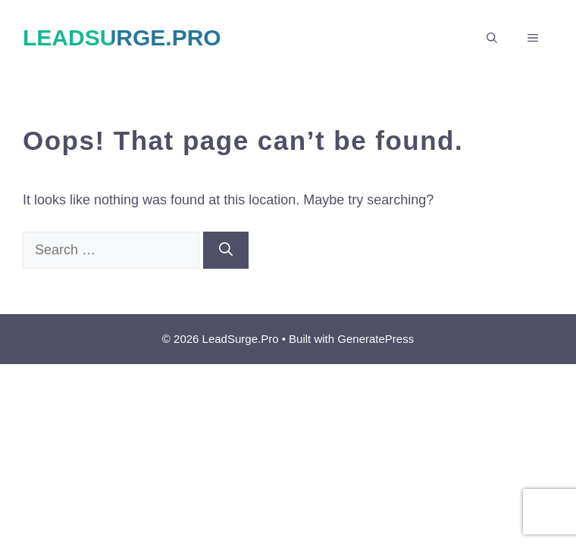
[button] (491, 38)
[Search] (226, 250)
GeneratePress (375, 338)
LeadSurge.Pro (122, 37)
